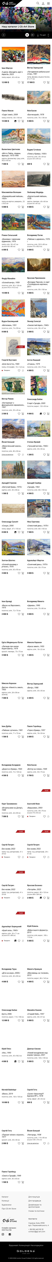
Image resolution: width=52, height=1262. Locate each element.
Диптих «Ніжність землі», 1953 (12, 688)
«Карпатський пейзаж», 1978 (37, 197)
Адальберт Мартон (35, 560)
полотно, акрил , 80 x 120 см (37, 893)
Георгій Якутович (9, 360)
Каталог (5, 1197)
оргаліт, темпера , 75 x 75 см (12, 651)
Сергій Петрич (8, 845)
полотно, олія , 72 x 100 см (11, 772)
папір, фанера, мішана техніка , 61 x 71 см (38, 78)
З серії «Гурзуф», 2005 (36, 403)
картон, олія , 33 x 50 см (36, 449)
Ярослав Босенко (34, 885)
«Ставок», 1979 (33, 364)
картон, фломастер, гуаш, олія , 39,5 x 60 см (13, 159)
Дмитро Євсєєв (34, 1049)
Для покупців (34, 1197)
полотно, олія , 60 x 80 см (11, 976)
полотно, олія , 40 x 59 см (36, 158)
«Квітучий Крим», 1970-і (12, 487)
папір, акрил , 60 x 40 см (11, 77)
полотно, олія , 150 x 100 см (12, 1097)
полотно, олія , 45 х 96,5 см (12, 1056)
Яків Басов (32, 111)
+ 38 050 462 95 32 (35, 1229)
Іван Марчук (7, 68)
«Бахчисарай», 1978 (35, 115)
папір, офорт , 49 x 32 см (36, 1099)
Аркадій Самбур (34, 483)
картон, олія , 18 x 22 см (36, 649)
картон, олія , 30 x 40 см (10, 1179)
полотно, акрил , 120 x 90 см (37, 406)
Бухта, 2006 (7, 1014)
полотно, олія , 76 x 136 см (37, 118)
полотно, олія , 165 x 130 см (37, 1058)
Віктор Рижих (8, 399)
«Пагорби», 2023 (34, 889)
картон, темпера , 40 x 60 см (37, 202)
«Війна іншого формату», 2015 (37, 931)
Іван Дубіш (6, 726)
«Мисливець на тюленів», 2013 (38, 974)
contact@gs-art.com (36, 1232)
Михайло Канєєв (34, 1010)
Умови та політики (36, 1211)
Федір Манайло (8, 278)
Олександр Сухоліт (10, 522)
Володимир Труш (9, 969)
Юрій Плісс (6, 1049)
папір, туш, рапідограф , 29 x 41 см (37, 853)
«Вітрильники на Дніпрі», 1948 (12, 809)
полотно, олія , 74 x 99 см (11, 328)
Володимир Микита (35, 601)
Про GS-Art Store (9, 1209)
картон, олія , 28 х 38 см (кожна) (10, 693)
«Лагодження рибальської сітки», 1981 (38, 73)
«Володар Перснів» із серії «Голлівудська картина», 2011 (38, 284)
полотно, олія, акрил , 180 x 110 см (37, 936)
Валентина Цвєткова (11, 149)
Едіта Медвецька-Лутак (12, 642)
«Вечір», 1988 (32, 688)
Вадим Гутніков (34, 150)
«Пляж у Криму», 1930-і (37, 154)
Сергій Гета (32, 1090)
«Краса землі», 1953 (35, 646)
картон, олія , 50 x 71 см (10, 934)
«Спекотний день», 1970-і (37, 526)
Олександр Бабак (35, 399)
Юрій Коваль (32, 926)
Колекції (5, 1201)
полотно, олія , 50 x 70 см (36, 567)
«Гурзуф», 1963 (33, 487)
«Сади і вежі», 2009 (10, 115)
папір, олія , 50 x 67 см (10, 245)
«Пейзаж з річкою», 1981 (12, 730)
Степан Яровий (33, 442)
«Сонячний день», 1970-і (37, 564)
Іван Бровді (7, 601)
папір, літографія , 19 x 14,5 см (13, 367)
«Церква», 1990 (33, 605)
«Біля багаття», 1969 (10, 364)
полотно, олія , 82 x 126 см (11, 286)
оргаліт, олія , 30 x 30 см (11, 1140)
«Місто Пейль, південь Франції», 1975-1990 (11, 154)
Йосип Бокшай (8, 442)
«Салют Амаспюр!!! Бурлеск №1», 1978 (35, 1095)
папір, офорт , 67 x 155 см (11, 529)
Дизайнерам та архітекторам (34, 1206)
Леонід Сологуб (34, 321)
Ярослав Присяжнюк (36, 278)
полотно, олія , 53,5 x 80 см (37, 245)
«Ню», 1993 (6, 1053)
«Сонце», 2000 (8, 526)
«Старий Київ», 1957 (35, 1014)
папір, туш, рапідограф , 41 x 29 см (12, 853)
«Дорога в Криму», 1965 (12, 769)
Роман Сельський (9, 235)
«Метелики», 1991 (9, 325)
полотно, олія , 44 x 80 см (11, 813)
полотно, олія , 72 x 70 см (11, 610)
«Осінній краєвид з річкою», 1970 (10, 565)
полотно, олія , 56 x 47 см (36, 328)
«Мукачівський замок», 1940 (11, 447)
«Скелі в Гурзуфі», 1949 (11, 1176)
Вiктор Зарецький (35, 68)
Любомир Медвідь (35, 192)
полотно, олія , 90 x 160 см (37, 289)
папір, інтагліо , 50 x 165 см (12, 118)
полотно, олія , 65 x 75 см (36, 367)
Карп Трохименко (9, 804)
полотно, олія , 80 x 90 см (11, 451)
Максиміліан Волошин (11, 192)
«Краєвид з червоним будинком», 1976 (11, 240)
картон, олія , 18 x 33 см (36, 733)
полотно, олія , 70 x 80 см (36, 608)
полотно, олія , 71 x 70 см (11, 733)
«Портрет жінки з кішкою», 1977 (13, 1136)
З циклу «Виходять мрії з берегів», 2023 (12, 73)
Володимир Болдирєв (11, 765)
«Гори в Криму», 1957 (36, 730)
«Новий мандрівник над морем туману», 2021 (37, 1054)
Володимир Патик (35, 235)
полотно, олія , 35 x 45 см (11, 410)
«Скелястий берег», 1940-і (38, 325)
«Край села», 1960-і (10, 930)
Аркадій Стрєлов (9, 483)
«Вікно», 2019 (7, 1094)
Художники (6, 1205)
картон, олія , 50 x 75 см (36, 772)
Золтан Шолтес (8, 560)
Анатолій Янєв (33, 804)
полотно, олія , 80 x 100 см (37, 490)
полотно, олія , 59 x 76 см (36, 812)
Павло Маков (7, 111)
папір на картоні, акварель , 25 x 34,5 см (13, 202)
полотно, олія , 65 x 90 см (11, 570)
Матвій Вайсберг (9, 1090)
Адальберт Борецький (11, 926)
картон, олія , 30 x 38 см (10, 490)
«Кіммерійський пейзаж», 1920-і (12, 197)
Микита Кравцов (34, 969)
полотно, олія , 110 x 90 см (37, 1139)
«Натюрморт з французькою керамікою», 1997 (13, 405)
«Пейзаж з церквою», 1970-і (38, 240)
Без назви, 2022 (8, 849)
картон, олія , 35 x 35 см (36, 691)
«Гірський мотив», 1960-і (37, 446)
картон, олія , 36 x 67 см (36, 1017)
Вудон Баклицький (10, 321)
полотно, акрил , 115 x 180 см (13, 1017)
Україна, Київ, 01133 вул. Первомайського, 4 (38, 1224)
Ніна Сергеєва (33, 522)
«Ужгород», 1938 (34, 1135)
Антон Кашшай (33, 360)
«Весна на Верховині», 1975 (11, 606)
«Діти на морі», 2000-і (11, 973)
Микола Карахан (34, 642)
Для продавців (34, 1201)
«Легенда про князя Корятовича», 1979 (10, 647)
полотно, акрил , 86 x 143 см (37, 978)
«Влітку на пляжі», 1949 (37, 769)
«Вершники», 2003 (34, 808)
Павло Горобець (34, 726)
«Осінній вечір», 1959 (11, 282)
